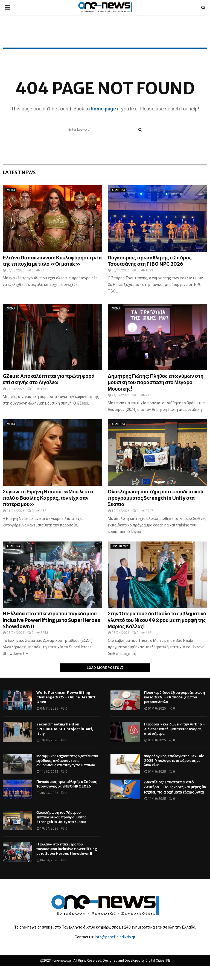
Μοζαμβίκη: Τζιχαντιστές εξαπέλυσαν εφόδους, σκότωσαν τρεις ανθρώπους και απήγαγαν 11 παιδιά (67, 761)
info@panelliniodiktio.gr (115, 937)
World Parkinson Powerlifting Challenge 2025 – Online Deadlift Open (66, 697)
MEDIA (11, 190)
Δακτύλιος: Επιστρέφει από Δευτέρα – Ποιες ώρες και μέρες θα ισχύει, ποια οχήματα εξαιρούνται (175, 787)
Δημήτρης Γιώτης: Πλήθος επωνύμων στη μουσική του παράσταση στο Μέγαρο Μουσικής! (155, 382)
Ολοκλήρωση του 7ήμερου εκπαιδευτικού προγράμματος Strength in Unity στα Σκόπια (155, 498)
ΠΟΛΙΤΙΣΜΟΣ (120, 546)
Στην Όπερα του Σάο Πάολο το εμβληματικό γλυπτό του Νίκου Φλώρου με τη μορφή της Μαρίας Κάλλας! (157, 620)
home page (103, 109)
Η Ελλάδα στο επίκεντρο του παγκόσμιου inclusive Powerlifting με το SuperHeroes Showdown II (51, 620)
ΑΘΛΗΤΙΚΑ (118, 190)
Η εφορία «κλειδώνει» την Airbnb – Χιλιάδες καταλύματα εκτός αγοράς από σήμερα (174, 729)
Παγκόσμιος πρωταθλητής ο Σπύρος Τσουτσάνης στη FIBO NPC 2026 (150, 260)
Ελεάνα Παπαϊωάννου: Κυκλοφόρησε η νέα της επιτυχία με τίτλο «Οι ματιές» (52, 260)
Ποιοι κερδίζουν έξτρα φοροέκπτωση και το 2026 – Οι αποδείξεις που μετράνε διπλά (174, 697)
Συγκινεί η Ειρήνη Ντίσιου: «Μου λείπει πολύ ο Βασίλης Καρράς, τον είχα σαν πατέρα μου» (48, 498)
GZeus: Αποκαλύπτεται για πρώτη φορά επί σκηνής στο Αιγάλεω (49, 379)
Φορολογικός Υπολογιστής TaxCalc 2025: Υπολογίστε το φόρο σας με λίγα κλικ (174, 761)
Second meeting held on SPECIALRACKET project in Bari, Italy (64, 729)
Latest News (19, 172)
